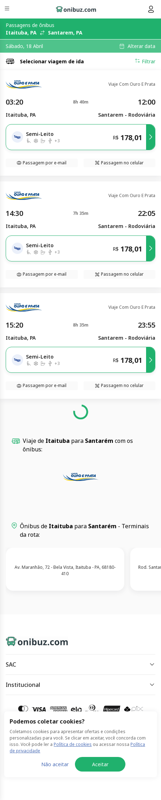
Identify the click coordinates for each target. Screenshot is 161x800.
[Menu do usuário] (151, 9)
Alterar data (141, 46)
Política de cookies (73, 785)
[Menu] (7, 9)
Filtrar (145, 61)
